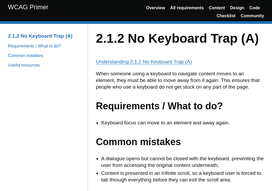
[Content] (180, 107)
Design (237, 8)
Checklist (225, 16)
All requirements (187, 8)
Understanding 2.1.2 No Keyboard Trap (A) (144, 61)
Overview (155, 8)
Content (217, 8)
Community (252, 16)
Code (254, 8)
